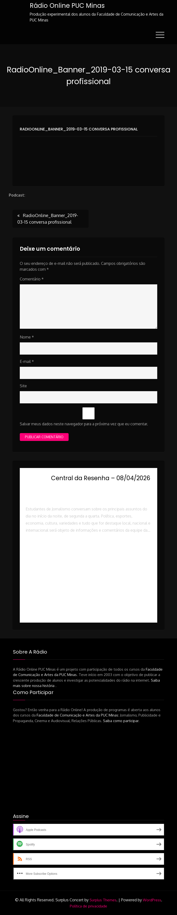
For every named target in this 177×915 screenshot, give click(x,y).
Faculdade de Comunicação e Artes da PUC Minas (77, 715)
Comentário (32, 279)
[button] (88, 551)
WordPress (152, 900)
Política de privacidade (88, 906)
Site (23, 385)
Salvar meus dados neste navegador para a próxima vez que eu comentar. (84, 423)
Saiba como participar (120, 720)
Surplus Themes (103, 900)
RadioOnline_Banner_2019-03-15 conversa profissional (79, 129)
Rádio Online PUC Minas (67, 5)
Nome (27, 337)
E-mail (27, 361)
